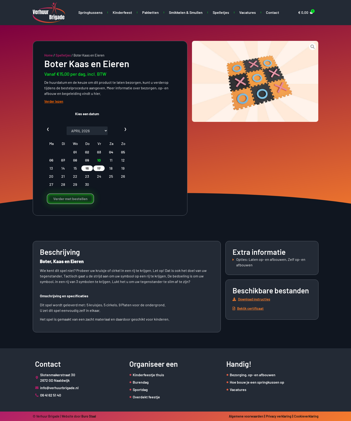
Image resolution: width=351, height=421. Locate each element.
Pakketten (150, 12)
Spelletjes (221, 12)
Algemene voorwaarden (246, 416)
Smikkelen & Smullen (186, 12)
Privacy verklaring (278, 416)
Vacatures (247, 12)
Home (48, 55)
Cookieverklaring (306, 416)
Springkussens (90, 12)
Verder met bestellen (70, 198)
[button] (254, 299)
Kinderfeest (122, 12)
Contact (272, 12)
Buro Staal (88, 416)
